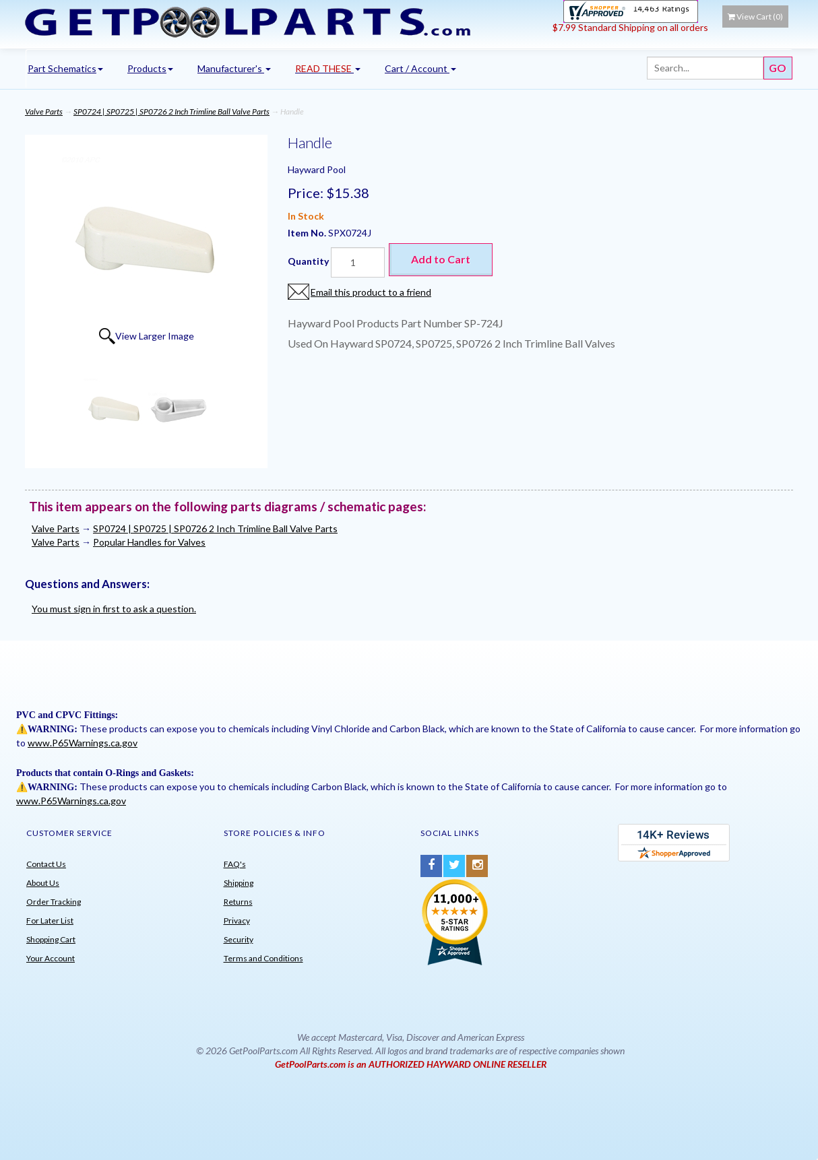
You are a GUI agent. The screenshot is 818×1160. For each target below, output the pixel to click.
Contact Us (46, 864)
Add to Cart (440, 259)
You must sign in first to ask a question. (114, 608)
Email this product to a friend (371, 292)
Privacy (237, 920)
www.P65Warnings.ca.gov (82, 742)
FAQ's (235, 864)
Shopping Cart (50, 939)
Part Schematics (65, 68)
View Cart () (755, 16)
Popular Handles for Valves (149, 542)
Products (150, 68)
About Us (42, 883)
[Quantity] (358, 262)
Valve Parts (44, 111)
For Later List (49, 920)
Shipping (238, 883)
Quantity (308, 261)
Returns (238, 902)
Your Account (50, 958)
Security (238, 939)
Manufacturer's (234, 68)
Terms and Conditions (263, 958)
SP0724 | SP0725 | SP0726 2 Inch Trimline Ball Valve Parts (171, 111)
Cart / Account (420, 68)
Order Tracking (53, 902)
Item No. (308, 232)
